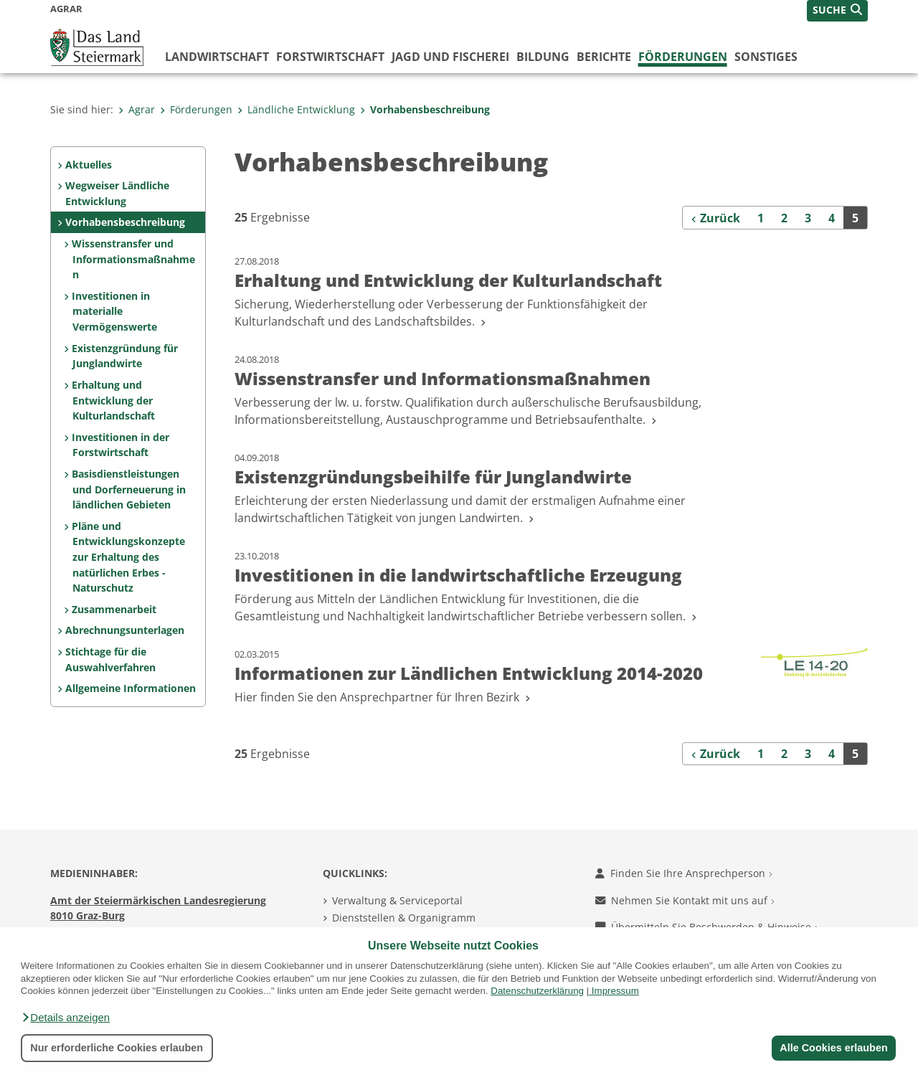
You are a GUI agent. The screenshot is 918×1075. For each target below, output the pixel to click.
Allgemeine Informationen (130, 688)
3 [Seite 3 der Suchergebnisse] (808, 218)
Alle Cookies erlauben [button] (833, 1047)
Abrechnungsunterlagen (124, 630)
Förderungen (682, 57)
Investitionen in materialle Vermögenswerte (114, 311)
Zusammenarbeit (114, 609)
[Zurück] (716, 217)
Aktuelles (88, 164)
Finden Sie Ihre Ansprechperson (683, 873)
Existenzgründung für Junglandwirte (125, 356)
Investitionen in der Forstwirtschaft (120, 445)
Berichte (604, 57)
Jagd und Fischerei (450, 57)
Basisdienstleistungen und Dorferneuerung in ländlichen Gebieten (128, 489)
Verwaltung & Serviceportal (397, 900)
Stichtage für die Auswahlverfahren (110, 659)
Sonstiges (766, 57)
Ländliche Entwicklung (296, 109)
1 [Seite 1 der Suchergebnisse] (760, 218)
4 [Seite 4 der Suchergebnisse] (831, 218)
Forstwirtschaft (330, 57)
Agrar (136, 109)
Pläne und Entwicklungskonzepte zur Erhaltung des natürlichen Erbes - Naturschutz (128, 557)
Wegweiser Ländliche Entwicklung (117, 193)
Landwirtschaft (217, 57)
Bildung (542, 57)
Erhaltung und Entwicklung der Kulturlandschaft (113, 400)
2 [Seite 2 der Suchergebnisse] (784, 218)
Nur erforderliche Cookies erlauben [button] (116, 1047)
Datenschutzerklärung (537, 990)
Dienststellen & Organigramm (403, 917)
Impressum (615, 990)
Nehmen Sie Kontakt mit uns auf (685, 900)
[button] (65, 1017)
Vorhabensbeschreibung (425, 109)
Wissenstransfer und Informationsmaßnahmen (133, 259)
